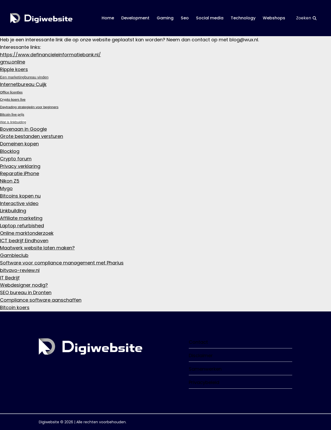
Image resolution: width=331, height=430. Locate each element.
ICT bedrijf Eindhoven (24, 240)
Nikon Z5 (9, 181)
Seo (185, 18)
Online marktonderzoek (27, 233)
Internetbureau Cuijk (23, 84)
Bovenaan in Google (23, 129)
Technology (243, 18)
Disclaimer (240, 355)
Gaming (165, 18)
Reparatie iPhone (19, 173)
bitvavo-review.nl (20, 270)
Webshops (274, 18)
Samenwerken (240, 369)
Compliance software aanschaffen (40, 300)
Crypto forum (16, 158)
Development (135, 18)
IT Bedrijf (10, 278)
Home (108, 18)
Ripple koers (14, 69)
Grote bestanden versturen (31, 136)
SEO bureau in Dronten (25, 292)
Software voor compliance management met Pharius (62, 263)
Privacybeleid (240, 382)
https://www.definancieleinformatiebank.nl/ (50, 54)
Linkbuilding (13, 210)
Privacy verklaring (20, 166)
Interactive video (19, 203)
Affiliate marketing (21, 218)
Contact (240, 342)
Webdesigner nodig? (24, 285)
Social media (209, 18)
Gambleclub (14, 255)
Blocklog (9, 151)
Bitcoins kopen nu (20, 196)
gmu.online (12, 62)
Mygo (6, 188)
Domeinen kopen (19, 143)
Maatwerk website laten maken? (37, 248)
